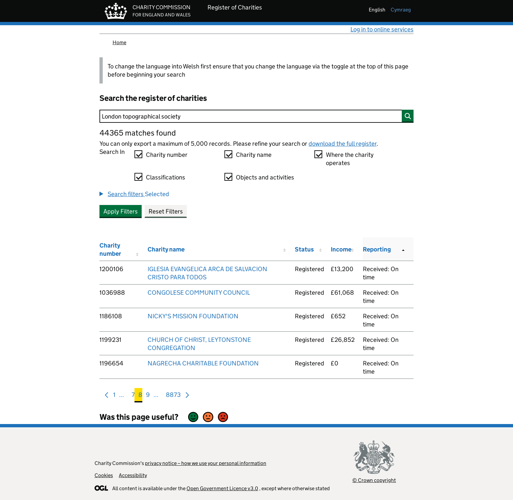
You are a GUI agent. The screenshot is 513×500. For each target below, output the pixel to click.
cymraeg (401, 10)
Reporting (377, 249)
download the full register (343, 143)
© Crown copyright (374, 480)
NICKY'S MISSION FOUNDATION (193, 316)
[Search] (256, 116)
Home (119, 42)
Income (341, 249)
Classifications (165, 177)
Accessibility (133, 475)
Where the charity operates (350, 159)
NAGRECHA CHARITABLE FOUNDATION (203, 363)
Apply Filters (120, 211)
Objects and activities (265, 177)
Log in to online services (382, 29)
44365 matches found (137, 133)
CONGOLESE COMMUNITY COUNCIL (199, 292)
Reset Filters (166, 211)
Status (304, 249)
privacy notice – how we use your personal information (205, 463)
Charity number (166, 154)
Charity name (254, 154)
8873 (173, 396)
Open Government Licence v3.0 (222, 488)
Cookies (104, 475)
